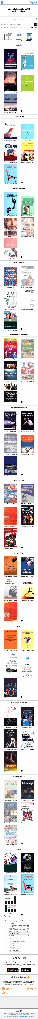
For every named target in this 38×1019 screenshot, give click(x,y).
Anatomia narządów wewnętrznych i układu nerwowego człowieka (22, 941)
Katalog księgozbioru (17, 19)
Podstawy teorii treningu (13, 931)
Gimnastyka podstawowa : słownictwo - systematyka (19, 926)
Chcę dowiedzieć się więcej (11, 1016)
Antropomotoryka (12, 947)
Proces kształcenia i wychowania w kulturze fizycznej (19, 925)
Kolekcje (20, 27)
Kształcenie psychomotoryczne (15, 951)
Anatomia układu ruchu (13, 938)
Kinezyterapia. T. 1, (12, 935)
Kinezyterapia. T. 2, (12, 937)
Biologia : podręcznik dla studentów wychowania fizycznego (20, 929)
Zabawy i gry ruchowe (13, 928)
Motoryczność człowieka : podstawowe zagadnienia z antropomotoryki (22, 948)
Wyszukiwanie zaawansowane (9, 27)
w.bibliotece (8, 982)
